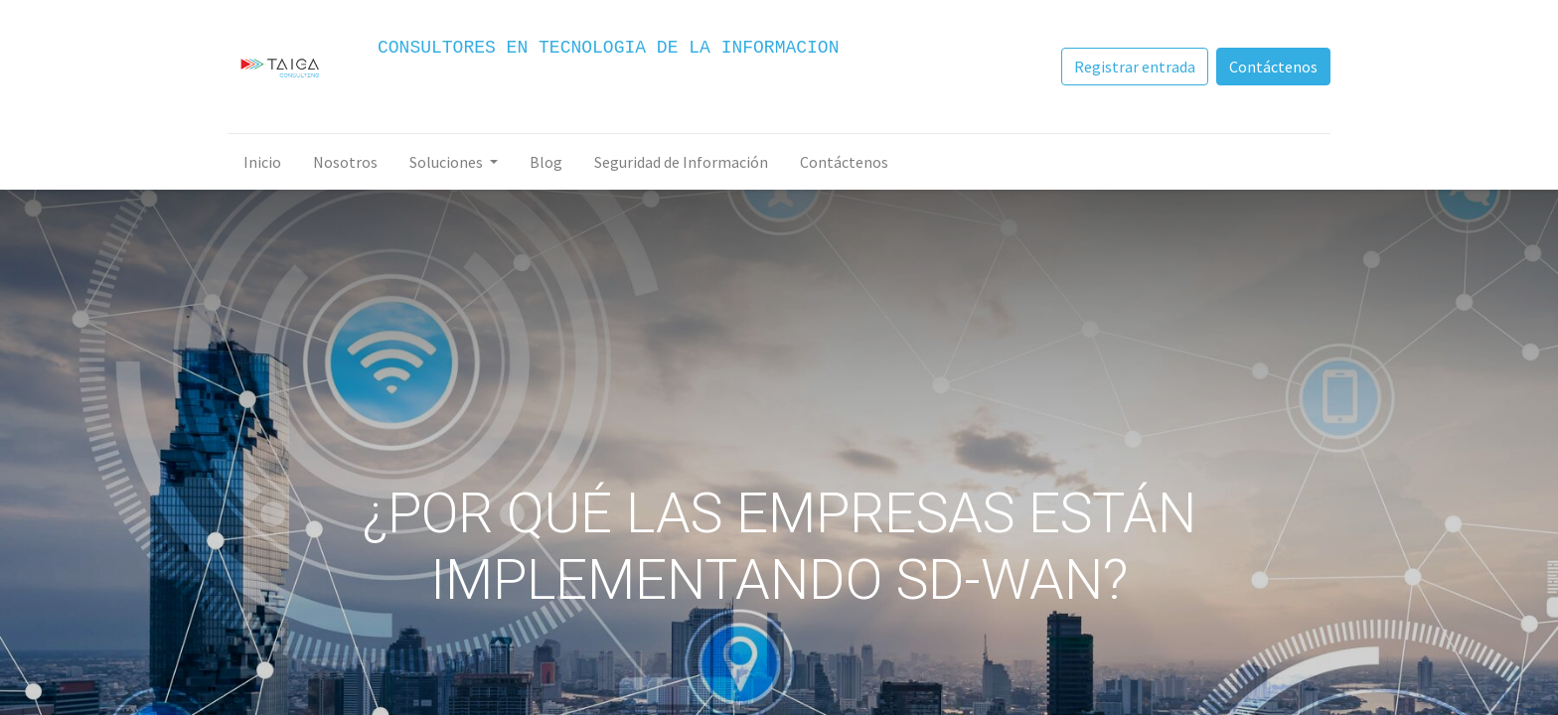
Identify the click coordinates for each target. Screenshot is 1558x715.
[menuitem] (262, 162)
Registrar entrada (1134, 66)
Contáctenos (1273, 66)
